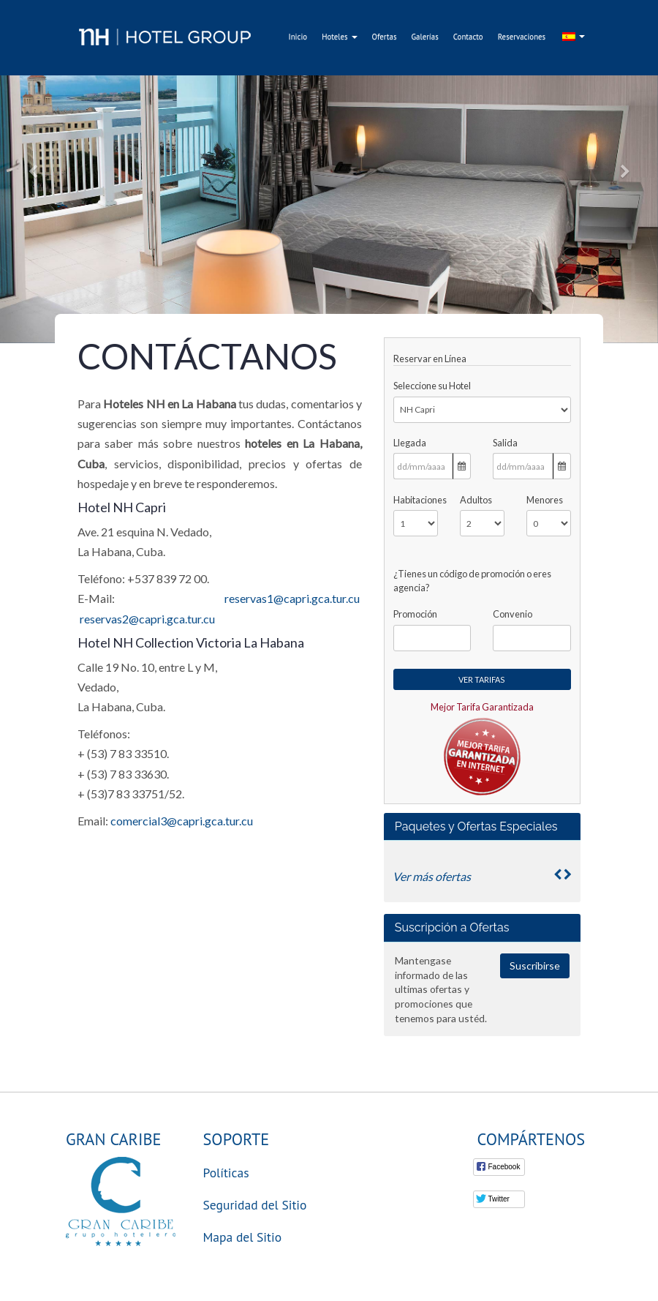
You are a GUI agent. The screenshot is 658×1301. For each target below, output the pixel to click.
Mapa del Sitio (242, 1237)
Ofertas (384, 36)
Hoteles (339, 36)
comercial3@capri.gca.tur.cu (181, 821)
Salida (505, 443)
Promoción (415, 614)
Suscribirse (535, 965)
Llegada (409, 443)
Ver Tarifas (481, 679)
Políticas (226, 1172)
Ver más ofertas (432, 876)
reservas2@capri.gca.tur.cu (147, 619)
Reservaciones (522, 36)
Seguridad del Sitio (255, 1204)
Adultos (476, 500)
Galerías (424, 36)
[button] (33, 171)
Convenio (512, 614)
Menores (544, 500)
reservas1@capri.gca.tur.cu (292, 598)
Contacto (468, 36)
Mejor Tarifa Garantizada (482, 707)
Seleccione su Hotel (432, 385)
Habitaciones (415, 500)
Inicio (298, 36)
